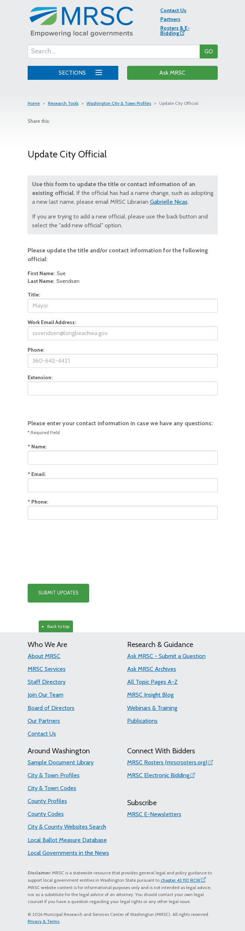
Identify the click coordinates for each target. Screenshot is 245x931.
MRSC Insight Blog (150, 694)
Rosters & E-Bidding (175, 30)
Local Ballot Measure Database (67, 839)
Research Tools (63, 103)
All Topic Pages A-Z (152, 681)
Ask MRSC (172, 72)
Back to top (55, 626)
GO (208, 51)
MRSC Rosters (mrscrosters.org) (167, 762)
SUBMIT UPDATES (58, 593)
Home (34, 103)
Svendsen (54, 281)
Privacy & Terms (43, 921)
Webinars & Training (152, 707)
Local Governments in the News (68, 852)
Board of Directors (51, 707)
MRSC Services (47, 668)
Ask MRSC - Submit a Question (166, 656)
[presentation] (84, 551)
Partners (170, 19)
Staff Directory (47, 681)
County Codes (46, 813)
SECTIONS (79, 71)
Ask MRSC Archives (151, 668)
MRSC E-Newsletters (154, 814)
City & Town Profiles (54, 775)
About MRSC (44, 656)
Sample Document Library (61, 762)
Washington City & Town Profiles (119, 103)
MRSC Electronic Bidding (158, 775)
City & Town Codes (52, 788)
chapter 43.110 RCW (180, 880)
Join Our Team (45, 694)
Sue (47, 273)
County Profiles (47, 800)
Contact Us (173, 10)
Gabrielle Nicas (169, 201)
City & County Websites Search (67, 826)
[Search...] (114, 51)
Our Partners (44, 720)
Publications (142, 720)
